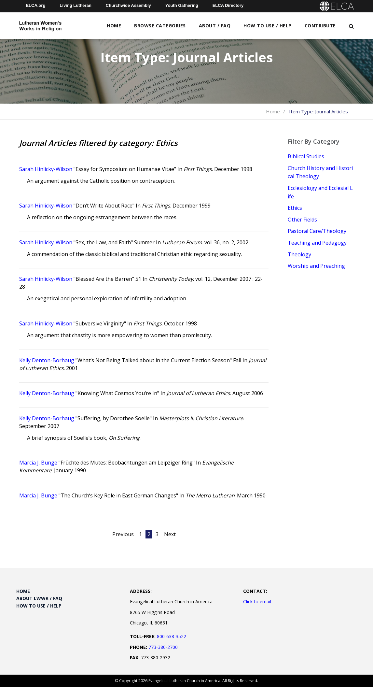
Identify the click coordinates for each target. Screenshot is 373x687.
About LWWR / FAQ (39, 598)
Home (114, 25)
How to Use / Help (267, 25)
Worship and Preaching (316, 265)
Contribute (320, 25)
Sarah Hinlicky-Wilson (45, 169)
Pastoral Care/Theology (317, 231)
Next (170, 534)
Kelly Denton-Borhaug (46, 360)
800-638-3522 (171, 636)
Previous (123, 534)
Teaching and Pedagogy (317, 242)
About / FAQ (215, 25)
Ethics (295, 207)
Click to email (257, 601)
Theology (299, 254)
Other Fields (302, 219)
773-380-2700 (163, 647)
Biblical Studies (306, 156)
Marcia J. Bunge (38, 462)
